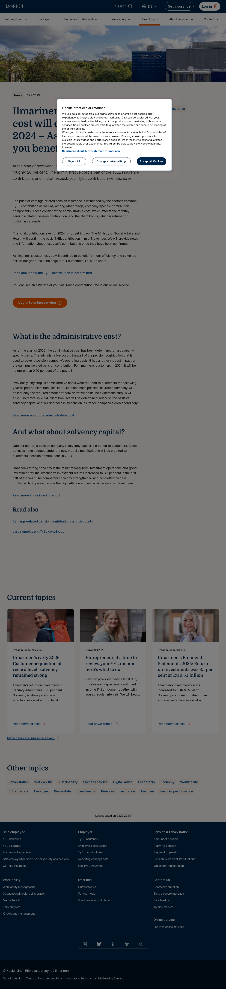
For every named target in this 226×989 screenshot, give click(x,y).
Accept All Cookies (151, 161)
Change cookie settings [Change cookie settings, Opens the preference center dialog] (111, 161)
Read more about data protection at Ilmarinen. (91, 150)
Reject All (74, 161)
